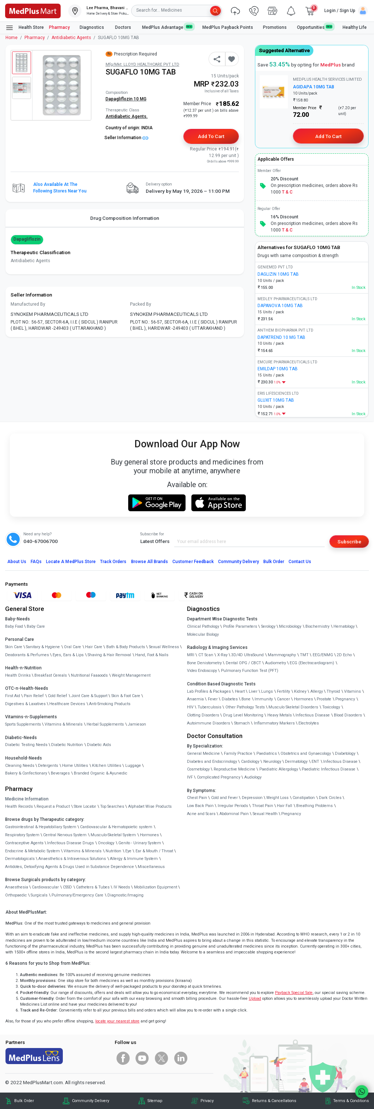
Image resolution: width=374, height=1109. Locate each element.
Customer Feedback (193, 561)
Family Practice (238, 753)
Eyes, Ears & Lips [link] (68, 655)
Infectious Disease (312, 715)
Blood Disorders (348, 715)
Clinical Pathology (203, 626)
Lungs (267, 691)
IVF (190, 777)
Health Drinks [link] (18, 675)
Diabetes (230, 699)
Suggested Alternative (284, 50)
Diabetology (345, 753)
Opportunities (315, 27)
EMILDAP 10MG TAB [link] (277, 368)
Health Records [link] (19, 806)
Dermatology (296, 761)
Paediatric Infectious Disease (328, 769)
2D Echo (344, 655)
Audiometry (275, 663)
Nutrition (113, 851)
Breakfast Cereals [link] (50, 675)
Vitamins (352, 691)
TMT (304, 655)
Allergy (316, 691)
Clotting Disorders (203, 715)
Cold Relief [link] (57, 695)
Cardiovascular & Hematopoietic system (116, 827)
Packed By (140, 304)
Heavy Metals (279, 715)
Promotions (275, 27)
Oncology (106, 843)
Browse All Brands (149, 561)
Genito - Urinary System (139, 843)
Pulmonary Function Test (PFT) (249, 670)
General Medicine (203, 753)
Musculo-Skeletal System (113, 835)
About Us (16, 561)
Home (11, 37)
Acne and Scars (201, 813)
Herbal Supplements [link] (105, 724)
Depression (252, 797)
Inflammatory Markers (274, 723)
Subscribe (349, 541)
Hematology (344, 626)
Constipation (304, 797)
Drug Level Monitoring (243, 715)
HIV (190, 707)
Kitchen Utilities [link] (106, 765)
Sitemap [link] (155, 1100)
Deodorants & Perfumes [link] (27, 655)
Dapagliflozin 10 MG (126, 99)
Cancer (283, 699)
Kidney (300, 691)
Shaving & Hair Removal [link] (109, 655)
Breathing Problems (314, 805)
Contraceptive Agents (24, 843)
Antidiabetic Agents (71, 37)
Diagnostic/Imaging (125, 895)
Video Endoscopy (202, 670)
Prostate (324, 699)
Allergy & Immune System (134, 858)
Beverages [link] (60, 773)
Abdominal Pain (234, 813)
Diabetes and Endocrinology (212, 761)
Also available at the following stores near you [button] (60, 188)
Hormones (149, 835)
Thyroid (333, 691)
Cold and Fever (224, 797)
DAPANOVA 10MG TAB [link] (280, 305)
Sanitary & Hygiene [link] (43, 647)
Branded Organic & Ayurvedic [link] (100, 773)
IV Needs (122, 887)
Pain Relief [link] (34, 695)
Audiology (253, 777)
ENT (315, 761)
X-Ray (222, 655)
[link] (33, 10)
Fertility (283, 691)
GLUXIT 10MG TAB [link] (275, 400)
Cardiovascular (45, 887)
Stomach (242, 723)
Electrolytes (308, 723)
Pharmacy (59, 27)
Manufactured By (28, 304)
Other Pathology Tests (245, 707)
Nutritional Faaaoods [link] (89, 675)
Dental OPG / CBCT (243, 663)
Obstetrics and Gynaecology (305, 753)
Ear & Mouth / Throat (154, 851)
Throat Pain (262, 805)
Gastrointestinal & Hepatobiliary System (40, 827)
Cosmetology (198, 769)
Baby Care (36, 626)
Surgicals (39, 895)
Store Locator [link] (85, 806)
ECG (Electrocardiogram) (312, 663)
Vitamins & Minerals (83, 851)
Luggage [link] (133, 765)
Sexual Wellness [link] (164, 647)
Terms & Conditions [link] (351, 1100)
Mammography (282, 655)
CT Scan (205, 655)
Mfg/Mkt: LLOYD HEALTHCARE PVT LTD (142, 64)
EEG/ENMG (323, 655)
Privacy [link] (207, 1100)
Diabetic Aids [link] (99, 744)
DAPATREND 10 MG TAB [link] (281, 337)
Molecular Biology (203, 634)
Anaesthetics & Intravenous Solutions (72, 858)
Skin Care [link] (13, 647)
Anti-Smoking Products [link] (109, 703)
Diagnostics (92, 27)
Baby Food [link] (14, 626)
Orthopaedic (16, 895)
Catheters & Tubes (93, 887)
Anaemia (195, 699)
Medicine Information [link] (27, 799)
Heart (240, 691)
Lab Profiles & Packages (209, 691)
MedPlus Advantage (167, 27)
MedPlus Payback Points (227, 27)
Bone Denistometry (204, 663)
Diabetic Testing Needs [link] (26, 744)
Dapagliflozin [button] (27, 239)
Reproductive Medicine (234, 769)
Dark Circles (330, 797)
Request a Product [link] (53, 806)
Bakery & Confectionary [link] (26, 773)
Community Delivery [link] (90, 1100)
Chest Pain (197, 797)
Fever (213, 699)
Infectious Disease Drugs (70, 843)
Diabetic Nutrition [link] (67, 744)
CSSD (67, 887)
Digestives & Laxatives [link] (25, 703)
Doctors (123, 27)
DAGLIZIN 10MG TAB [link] (278, 274)
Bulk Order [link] (24, 1100)
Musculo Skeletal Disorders (293, 707)
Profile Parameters (240, 626)
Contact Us (300, 561)
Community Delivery (238, 561)
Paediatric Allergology (278, 769)
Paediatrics (266, 753)
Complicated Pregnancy (218, 777)
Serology (268, 626)
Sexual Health (265, 813)
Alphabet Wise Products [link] (150, 806)
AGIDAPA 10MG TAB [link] (313, 86)
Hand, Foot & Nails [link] (151, 655)
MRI (190, 655)
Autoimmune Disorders (208, 723)
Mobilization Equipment (155, 887)
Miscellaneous (151, 866)
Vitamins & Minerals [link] (64, 724)
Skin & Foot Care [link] (125, 695)
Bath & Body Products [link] (125, 647)
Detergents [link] (48, 765)
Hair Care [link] (93, 647)
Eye (128, 851)
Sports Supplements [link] (23, 724)
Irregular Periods (233, 805)
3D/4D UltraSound (247, 655)
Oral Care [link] (72, 647)
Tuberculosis (209, 707)
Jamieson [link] (137, 724)
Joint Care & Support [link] (89, 695)
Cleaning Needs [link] (19, 765)
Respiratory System (22, 835)
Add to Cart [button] (211, 136)
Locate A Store (71, 561)
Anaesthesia (16, 887)
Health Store (24, 27)
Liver (253, 691)
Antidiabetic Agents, (127, 116)
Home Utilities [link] (75, 765)
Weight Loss (277, 797)
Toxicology (331, 707)
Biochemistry (317, 626)
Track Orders (113, 561)
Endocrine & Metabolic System (32, 851)
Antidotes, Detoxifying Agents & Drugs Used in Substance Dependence (69, 866)
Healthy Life (355, 27)
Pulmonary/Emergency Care (77, 895)
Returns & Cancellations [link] (274, 1100)
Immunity (264, 699)
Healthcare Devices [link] (67, 703)
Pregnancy (345, 699)
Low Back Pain (200, 805)
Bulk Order (273, 561)
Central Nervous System (65, 835)
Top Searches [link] (112, 806)
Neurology (272, 761)
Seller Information (126, 137)
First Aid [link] (12, 695)
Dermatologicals (20, 858)
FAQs (36, 561)
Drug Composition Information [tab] (124, 218)
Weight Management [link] (131, 675)
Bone (246, 699)
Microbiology (290, 626)
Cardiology (250, 761)
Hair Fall (284, 805)
